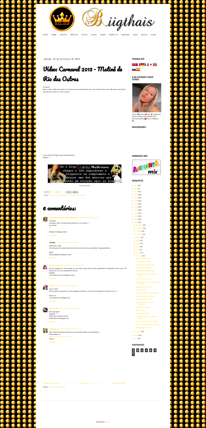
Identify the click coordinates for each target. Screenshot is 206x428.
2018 (136, 207)
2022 (136, 195)
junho (138, 243)
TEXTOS (84, 35)
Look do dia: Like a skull (144, 299)
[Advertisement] (93, 47)
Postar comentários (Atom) (57, 387)
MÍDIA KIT (74, 35)
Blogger (107, 422)
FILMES (103, 35)
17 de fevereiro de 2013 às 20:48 (73, 265)
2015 (136, 216)
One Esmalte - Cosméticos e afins (59, 336)
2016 (136, 213)
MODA (135, 35)
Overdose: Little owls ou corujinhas (147, 293)
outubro (138, 231)
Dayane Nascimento (56, 265)
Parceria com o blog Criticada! (145, 271)
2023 (136, 191)
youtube (83, 195)
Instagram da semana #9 (143, 268)
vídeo (78, 195)
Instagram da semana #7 (143, 307)
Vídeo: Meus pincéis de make (145, 265)
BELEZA (144, 35)
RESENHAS (126, 35)
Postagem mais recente (50, 383)
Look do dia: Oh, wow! (143, 261)
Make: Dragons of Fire (143, 258)
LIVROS (94, 35)
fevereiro (139, 256)
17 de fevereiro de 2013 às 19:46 (66, 242)
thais (75, 195)
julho (138, 240)
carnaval (54, 195)
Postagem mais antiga (119, 383)
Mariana (52, 286)
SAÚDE (153, 35)
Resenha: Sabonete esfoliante (145, 296)
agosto (138, 237)
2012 (136, 335)
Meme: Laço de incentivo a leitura (147, 321)
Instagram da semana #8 (143, 287)
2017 (136, 210)
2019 (136, 204)
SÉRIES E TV (113, 35)
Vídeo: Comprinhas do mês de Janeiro (148, 325)
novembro (139, 228)
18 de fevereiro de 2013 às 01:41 (70, 329)
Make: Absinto (140, 310)
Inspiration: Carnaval (142, 313)
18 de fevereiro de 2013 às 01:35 (70, 308)
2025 (136, 185)
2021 (136, 198)
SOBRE (53, 35)
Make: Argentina (141, 290)
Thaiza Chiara (54, 308)
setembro (139, 234)
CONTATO (63, 35)
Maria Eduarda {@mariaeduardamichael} (63, 218)
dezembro (139, 225)
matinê (63, 195)
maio (138, 246)
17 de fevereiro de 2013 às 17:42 (88, 218)
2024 (136, 188)
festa (58, 195)
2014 (136, 219)
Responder (52, 235)
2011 (136, 338)
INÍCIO (45, 35)
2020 (136, 201)
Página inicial (85, 383)
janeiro (138, 331)
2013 (49, 195)
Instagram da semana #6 (143, 328)
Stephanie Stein (54, 329)
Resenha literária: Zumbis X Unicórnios (145, 303)
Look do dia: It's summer (144, 279)
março (138, 253)
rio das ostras (69, 195)
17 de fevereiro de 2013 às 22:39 (66, 286)
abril (138, 250)
